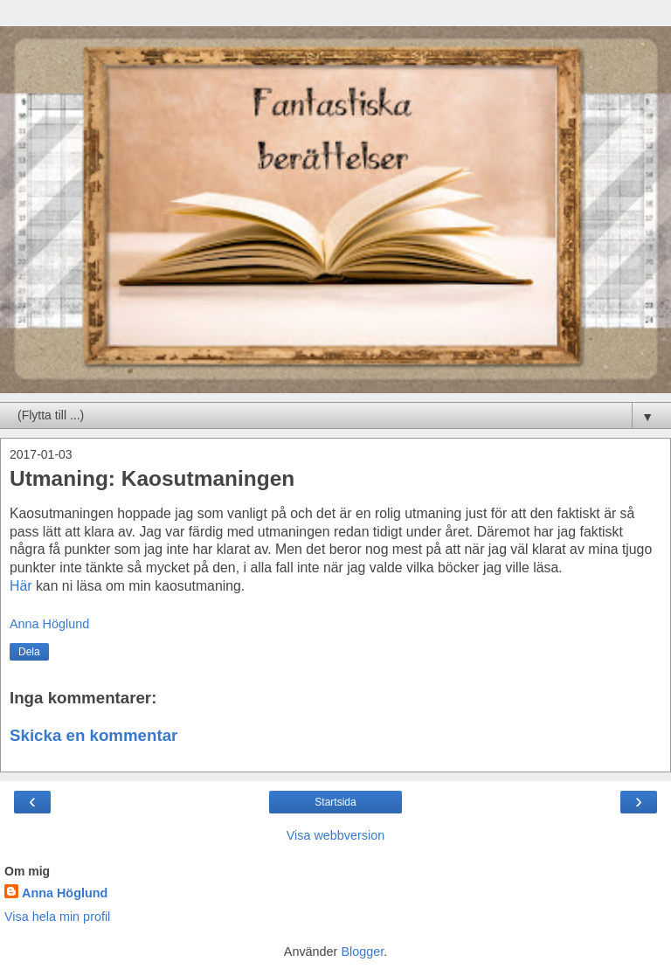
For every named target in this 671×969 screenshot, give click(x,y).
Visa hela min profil (57, 917)
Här (21, 585)
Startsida (335, 802)
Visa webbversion (336, 835)
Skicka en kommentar (93, 735)
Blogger (362, 952)
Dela (29, 652)
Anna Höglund (64, 893)
